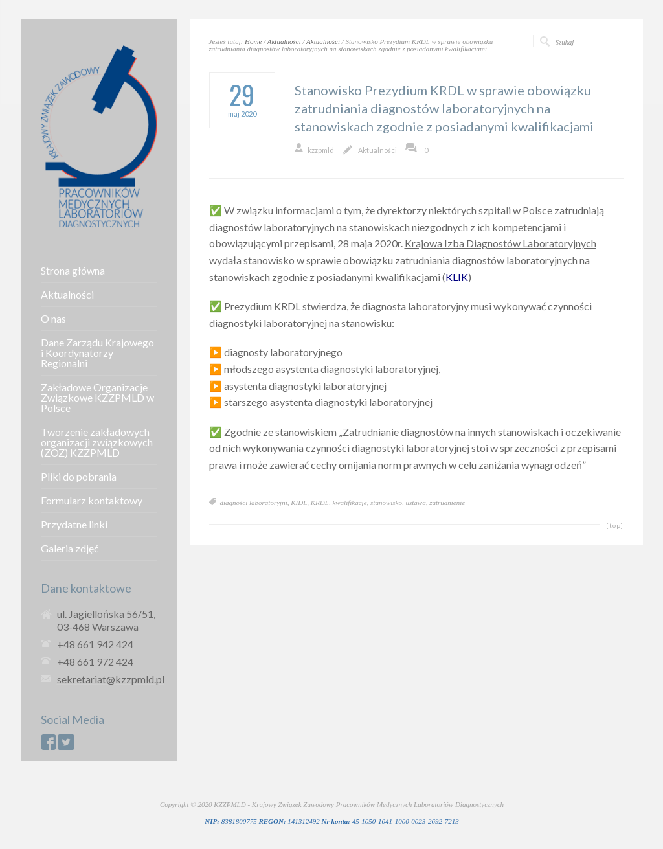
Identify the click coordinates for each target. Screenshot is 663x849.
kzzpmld (321, 150)
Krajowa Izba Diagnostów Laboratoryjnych (500, 243)
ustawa (415, 502)
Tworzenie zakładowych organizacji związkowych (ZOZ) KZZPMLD (97, 442)
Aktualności (284, 41)
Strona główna (73, 271)
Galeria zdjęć (69, 548)
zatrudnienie (447, 502)
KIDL (299, 502)
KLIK (456, 277)
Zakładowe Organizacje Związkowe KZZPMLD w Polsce (97, 397)
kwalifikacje (349, 502)
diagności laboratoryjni (253, 502)
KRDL (320, 502)
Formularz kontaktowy (91, 500)
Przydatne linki (74, 524)
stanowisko (386, 502)
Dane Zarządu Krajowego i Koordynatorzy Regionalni (97, 352)
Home (253, 41)
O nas (53, 318)
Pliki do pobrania (79, 476)
